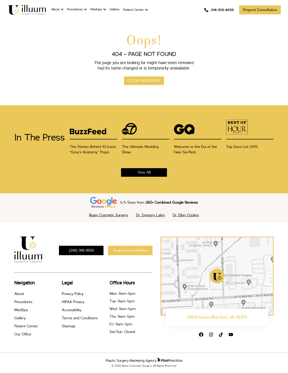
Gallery (20, 318)
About (19, 293)
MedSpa (21, 310)
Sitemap (68, 326)
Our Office (22, 334)
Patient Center (26, 326)
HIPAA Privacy (73, 301)
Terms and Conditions (80, 318)
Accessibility (71, 310)
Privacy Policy (73, 293)
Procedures (23, 301)
